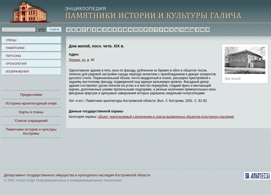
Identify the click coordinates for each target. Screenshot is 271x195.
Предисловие (31, 95)
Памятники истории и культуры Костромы (31, 131)
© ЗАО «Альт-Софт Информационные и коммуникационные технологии (63, 180)
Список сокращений (31, 121)
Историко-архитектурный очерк (31, 103)
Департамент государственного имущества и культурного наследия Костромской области (77, 175)
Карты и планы (31, 112)
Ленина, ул (77, 60)
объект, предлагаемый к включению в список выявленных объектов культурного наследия (166, 117)
